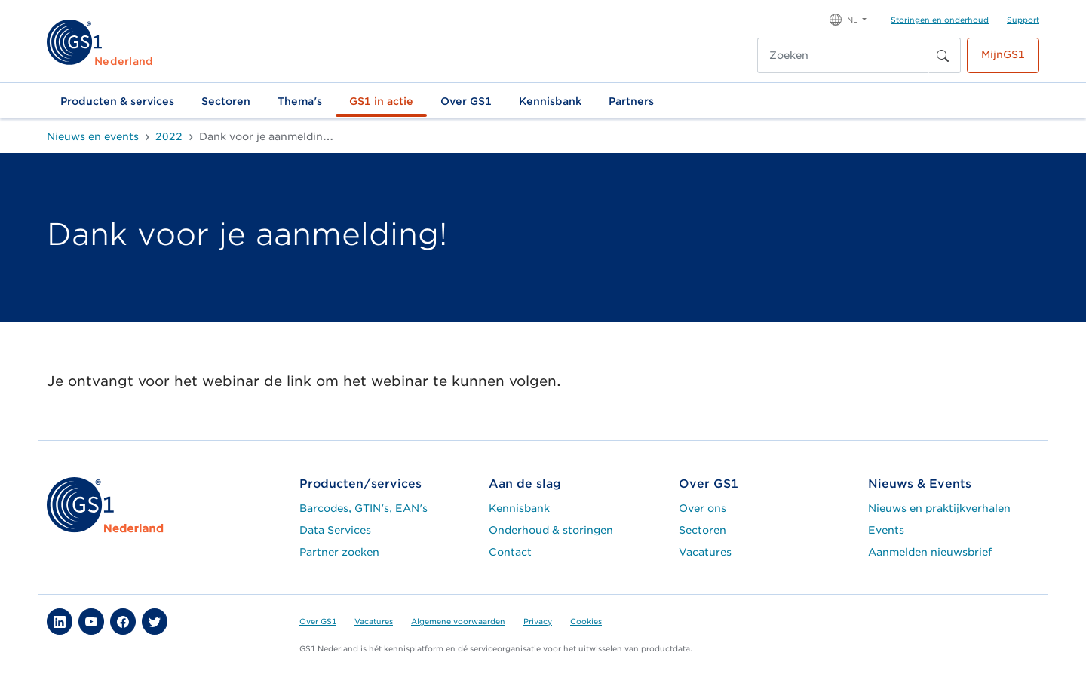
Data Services (335, 530)
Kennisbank (550, 101)
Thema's (300, 101)
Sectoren (225, 101)
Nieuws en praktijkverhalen (939, 508)
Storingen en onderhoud (940, 19)
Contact (510, 552)
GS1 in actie (381, 101)
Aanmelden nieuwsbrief (930, 552)
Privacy (537, 621)
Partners (631, 101)
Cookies (586, 621)
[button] (848, 18)
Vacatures (705, 552)
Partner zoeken (339, 552)
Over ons (702, 508)
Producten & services (117, 101)
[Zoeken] (843, 55)
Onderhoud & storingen (551, 530)
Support (1023, 19)
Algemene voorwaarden (458, 621)
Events (886, 530)
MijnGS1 (1003, 54)
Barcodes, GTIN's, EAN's (363, 508)
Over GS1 (466, 101)
